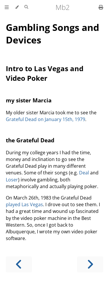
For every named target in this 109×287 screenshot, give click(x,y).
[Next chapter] (90, 264)
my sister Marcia (28, 100)
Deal (84, 172)
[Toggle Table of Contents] (6, 7)
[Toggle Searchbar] (26, 7)
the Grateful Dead (30, 140)
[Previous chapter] (19, 264)
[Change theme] (17, 7)
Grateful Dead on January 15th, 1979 (45, 119)
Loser (12, 179)
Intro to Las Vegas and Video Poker (44, 73)
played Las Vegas (24, 204)
